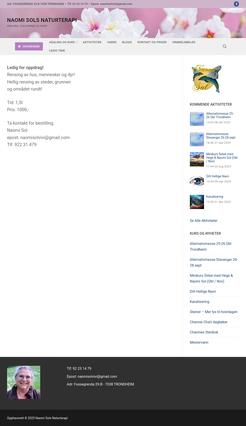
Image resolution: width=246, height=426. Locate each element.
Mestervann (199, 342)
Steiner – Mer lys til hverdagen (213, 312)
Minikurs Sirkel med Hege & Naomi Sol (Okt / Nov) (222, 157)
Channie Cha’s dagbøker (209, 322)
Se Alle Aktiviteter (203, 221)
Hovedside (29, 46)
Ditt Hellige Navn (217, 176)
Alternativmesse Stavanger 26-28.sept (220, 135)
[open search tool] (225, 46)
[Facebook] (236, 3)
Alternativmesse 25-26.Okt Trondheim (220, 115)
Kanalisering (214, 196)
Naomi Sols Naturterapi (42, 20)
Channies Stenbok (204, 332)
